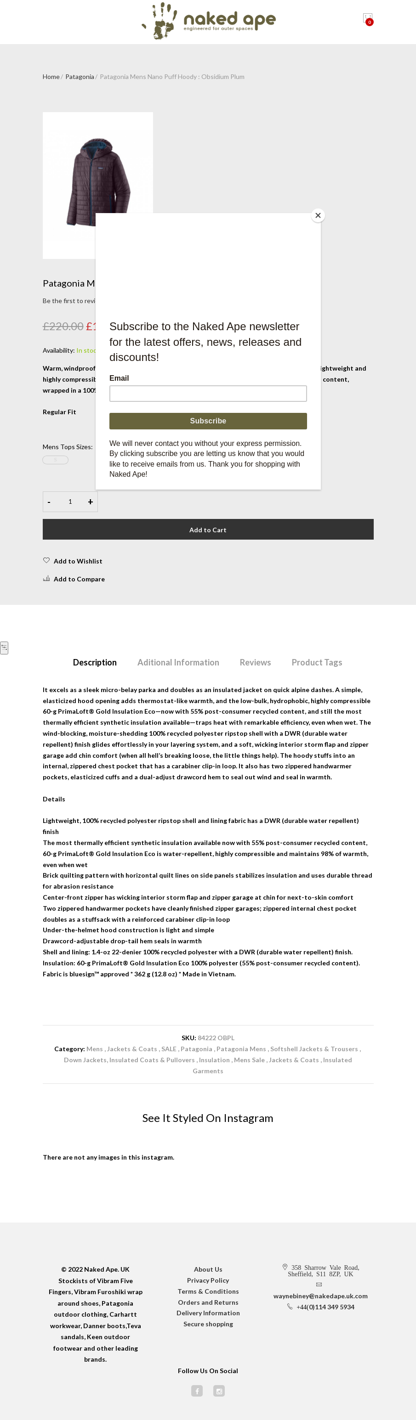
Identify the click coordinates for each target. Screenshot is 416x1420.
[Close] (318, 215)
